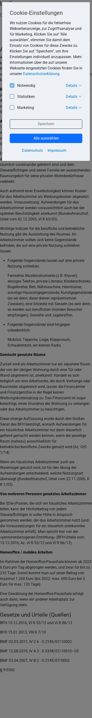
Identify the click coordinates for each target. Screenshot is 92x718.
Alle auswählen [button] (46, 138)
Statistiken (22, 97)
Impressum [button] (57, 150)
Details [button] (74, 85)
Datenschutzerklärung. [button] (41, 74)
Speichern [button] (46, 124)
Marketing (22, 108)
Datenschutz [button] (32, 150)
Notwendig (22, 85)
